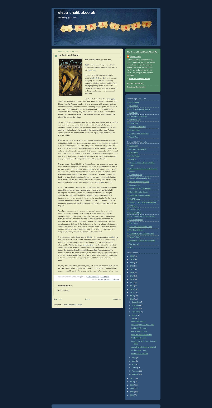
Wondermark (134, 244)
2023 (132, 263)
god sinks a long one (139, 331)
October (135, 309)
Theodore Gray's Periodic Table (141, 234)
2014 (132, 292)
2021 (132, 269)
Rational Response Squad (139, 195)
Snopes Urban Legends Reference (142, 202)
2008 (132, 388)
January (135, 374)
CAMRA (132, 159)
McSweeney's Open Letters (140, 189)
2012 (132, 299)
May (134, 361)
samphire (90, 169)
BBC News (133, 152)
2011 (132, 378)
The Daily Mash (135, 213)
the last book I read (111, 279)
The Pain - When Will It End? (140, 227)
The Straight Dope (136, 230)
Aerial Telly (133, 146)
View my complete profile (139, 79)
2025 (132, 256)
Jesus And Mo (134, 185)
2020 (132, 273)
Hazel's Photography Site (139, 182)
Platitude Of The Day (137, 127)
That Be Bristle (135, 209)
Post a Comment (63, 290)
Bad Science (134, 102)
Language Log (135, 120)
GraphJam (133, 113)
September (136, 312)
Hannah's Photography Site (140, 178)
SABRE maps (134, 199)
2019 (132, 276)
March (134, 368)
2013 (132, 296)
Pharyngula (133, 123)
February (135, 371)
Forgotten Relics (135, 175)
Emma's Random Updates (139, 109)
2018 (132, 279)
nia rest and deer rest (139, 354)
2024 (132, 259)
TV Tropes (133, 206)
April (134, 364)
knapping (112, 99)
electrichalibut (135, 57)
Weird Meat (133, 137)
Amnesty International (137, 149)
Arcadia (111, 237)
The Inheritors (87, 245)
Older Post (117, 299)
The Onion (133, 223)
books (100, 279)
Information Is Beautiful (138, 116)
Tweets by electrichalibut (136, 87)
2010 (132, 382)
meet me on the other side (141, 335)
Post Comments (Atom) (73, 304)
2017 (132, 283)
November (136, 305)
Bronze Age (99, 182)
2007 (132, 392)
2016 (132, 286)
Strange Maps (134, 130)
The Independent (136, 220)
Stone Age (92, 70)
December (136, 302)
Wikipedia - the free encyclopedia (142, 240)
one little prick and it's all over (142, 325)
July (133, 318)
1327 (87, 65)
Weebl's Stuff (134, 237)
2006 (132, 395)
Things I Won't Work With (139, 134)
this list (89, 237)
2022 (132, 266)
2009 (132, 385)
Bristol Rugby (134, 156)
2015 (132, 289)
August (135, 315)
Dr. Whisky (133, 106)
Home (87, 299)
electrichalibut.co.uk (76, 12)
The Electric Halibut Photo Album (142, 216)
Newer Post (57, 299)
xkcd (131, 247)
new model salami (138, 321)
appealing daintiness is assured (143, 347)
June (134, 358)
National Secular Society (138, 192)
